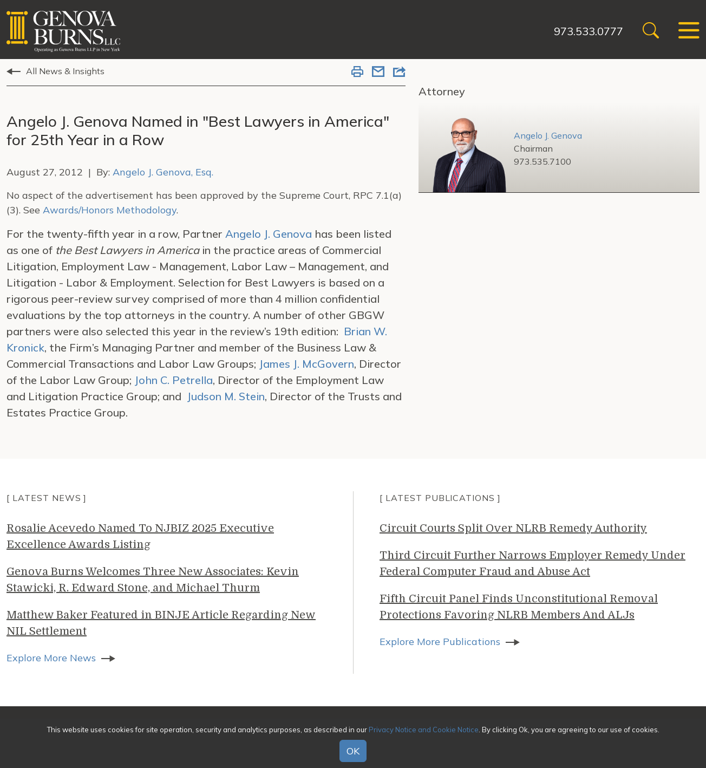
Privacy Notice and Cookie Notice (424, 729)
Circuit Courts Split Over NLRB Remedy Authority (513, 528)
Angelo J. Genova (270, 233)
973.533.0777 (588, 31)
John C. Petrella (173, 380)
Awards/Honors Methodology (109, 210)
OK (353, 751)
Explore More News (51, 658)
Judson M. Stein (226, 396)
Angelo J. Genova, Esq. (163, 172)
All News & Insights (65, 71)
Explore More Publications (440, 641)
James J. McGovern (306, 363)
